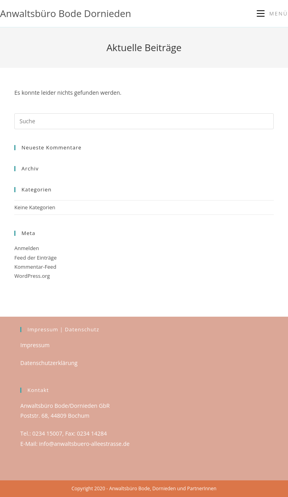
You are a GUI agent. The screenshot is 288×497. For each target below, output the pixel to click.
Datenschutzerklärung (48, 363)
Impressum (35, 345)
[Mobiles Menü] (272, 13)
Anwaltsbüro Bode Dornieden (65, 13)
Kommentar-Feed (35, 266)
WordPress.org (32, 275)
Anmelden (26, 248)
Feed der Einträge (35, 257)
